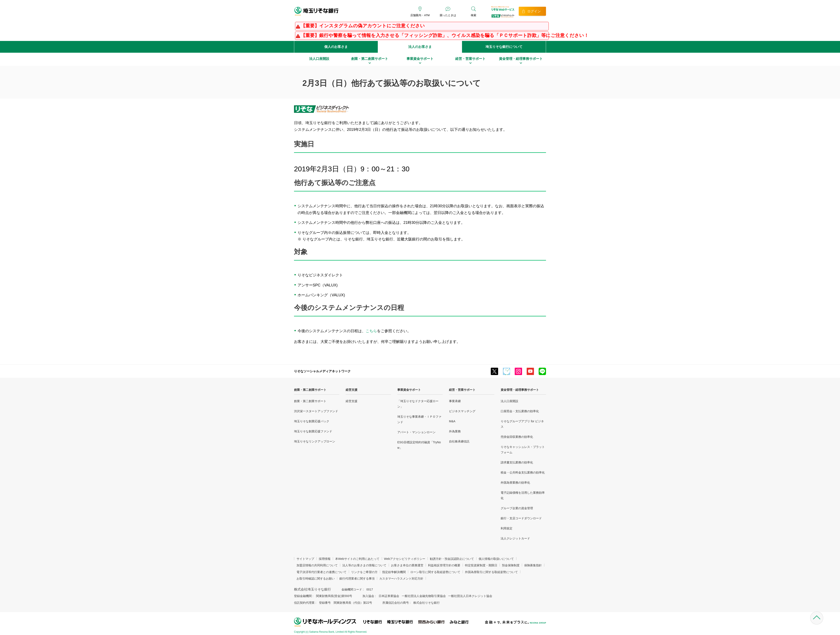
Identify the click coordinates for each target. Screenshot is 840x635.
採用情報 (325, 558)
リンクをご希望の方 (364, 572)
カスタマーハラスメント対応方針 (401, 578)
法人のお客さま (420, 47)
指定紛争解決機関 (394, 572)
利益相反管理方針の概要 (444, 565)
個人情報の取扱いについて (496, 558)
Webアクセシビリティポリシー (404, 558)
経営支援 (351, 389)
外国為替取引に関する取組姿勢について (491, 572)
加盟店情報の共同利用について (317, 565)
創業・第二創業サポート (310, 389)
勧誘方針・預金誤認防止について (452, 558)
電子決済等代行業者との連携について (321, 572)
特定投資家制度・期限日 (481, 565)
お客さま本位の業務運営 (407, 565)
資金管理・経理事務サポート (520, 389)
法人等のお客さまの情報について (364, 565)
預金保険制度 (511, 565)
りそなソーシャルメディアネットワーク (322, 371)
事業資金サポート (409, 389)
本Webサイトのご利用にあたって (357, 558)
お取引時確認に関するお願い (316, 578)
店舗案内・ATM (419, 15)
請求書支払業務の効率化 (517, 462)
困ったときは (448, 15)
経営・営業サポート (462, 389)
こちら (371, 331)
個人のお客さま (336, 47)
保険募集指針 (533, 565)
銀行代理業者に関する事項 (357, 578)
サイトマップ (305, 558)
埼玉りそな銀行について (504, 47)
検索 (473, 15)
